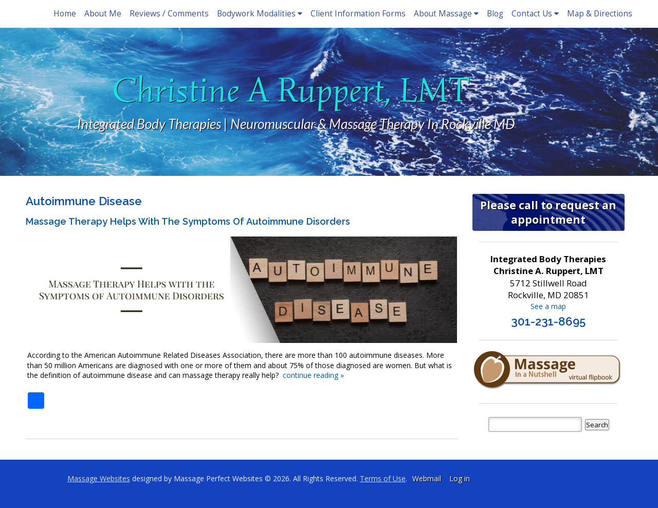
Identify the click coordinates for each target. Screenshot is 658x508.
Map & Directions (599, 13)
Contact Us (535, 13)
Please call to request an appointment (548, 212)
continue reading (313, 375)
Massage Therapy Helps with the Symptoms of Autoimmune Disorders (188, 221)
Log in (459, 478)
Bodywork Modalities (259, 13)
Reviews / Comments (169, 13)
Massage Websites (98, 478)
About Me (102, 13)
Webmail (426, 478)
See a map (548, 306)
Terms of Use (383, 478)
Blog (495, 13)
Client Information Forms (358, 13)
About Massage (446, 13)
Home (64, 13)
